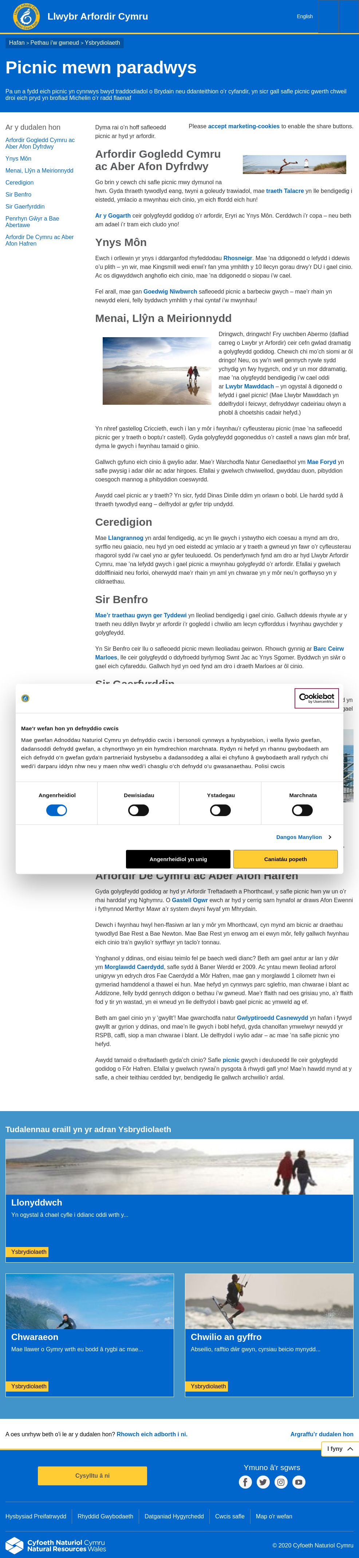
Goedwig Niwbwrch (170, 291)
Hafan (17, 43)
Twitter (263, 1482)
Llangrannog (125, 538)
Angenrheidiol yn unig (178, 859)
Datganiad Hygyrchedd (174, 1516)
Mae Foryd (322, 462)
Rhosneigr (238, 258)
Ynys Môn (18, 159)
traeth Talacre (285, 191)
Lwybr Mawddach (249, 386)
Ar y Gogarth (113, 216)
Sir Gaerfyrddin (25, 206)
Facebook (245, 1482)
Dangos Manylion (299, 837)
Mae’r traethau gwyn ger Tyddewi (141, 615)
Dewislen (349, 16)
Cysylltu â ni (92, 1476)
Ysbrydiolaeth (102, 43)
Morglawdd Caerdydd (134, 967)
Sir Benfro (18, 194)
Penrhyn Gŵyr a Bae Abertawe (32, 221)
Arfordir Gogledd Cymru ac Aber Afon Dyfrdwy (40, 143)
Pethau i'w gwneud (54, 43)
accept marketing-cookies (244, 126)
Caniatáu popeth (285, 859)
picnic (231, 1060)
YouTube (298, 1482)
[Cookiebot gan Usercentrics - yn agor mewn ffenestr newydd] (317, 698)
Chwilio (328, 16)
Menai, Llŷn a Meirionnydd (39, 170)
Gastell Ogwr (190, 900)
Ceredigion (19, 182)
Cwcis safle (230, 1516)
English (305, 16)
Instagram (281, 1482)
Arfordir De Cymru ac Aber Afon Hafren (39, 240)
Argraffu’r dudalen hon (322, 1434)
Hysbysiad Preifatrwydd (35, 1516)
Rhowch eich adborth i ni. (152, 1434)
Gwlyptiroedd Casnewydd (272, 1018)
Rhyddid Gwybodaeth (105, 1516)
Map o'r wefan (274, 1516)
